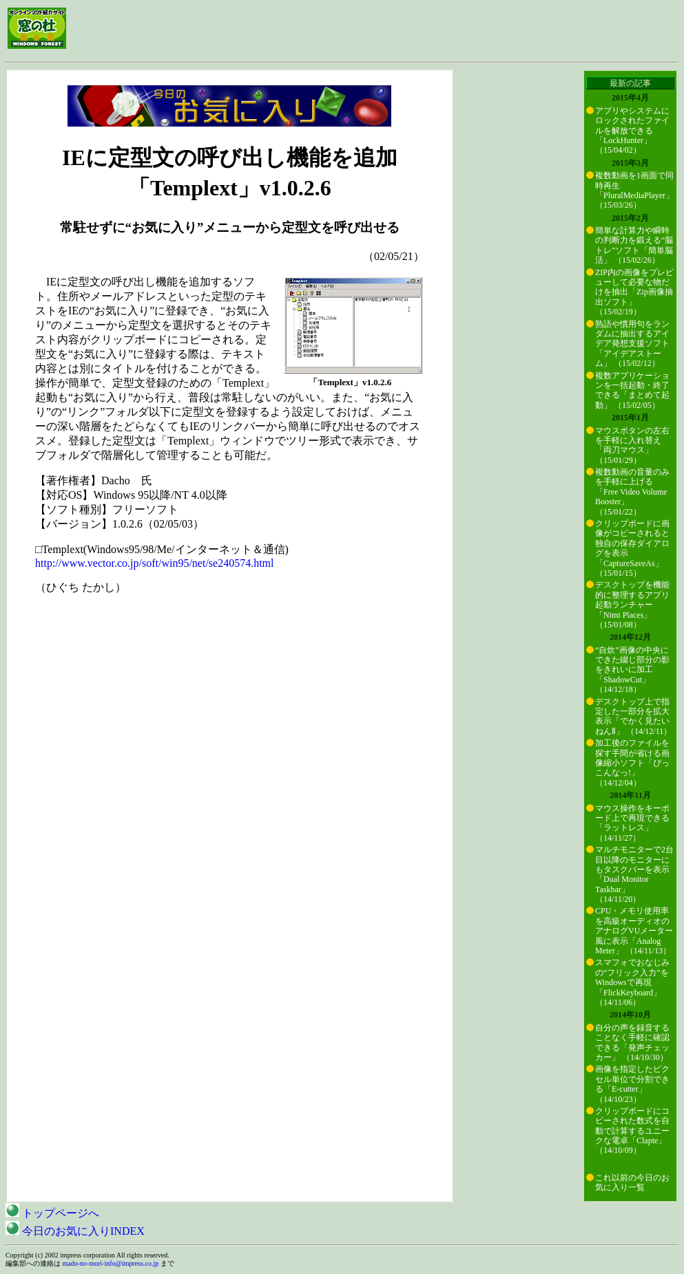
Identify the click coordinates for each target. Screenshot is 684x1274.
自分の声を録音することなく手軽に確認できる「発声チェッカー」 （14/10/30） (632, 1042)
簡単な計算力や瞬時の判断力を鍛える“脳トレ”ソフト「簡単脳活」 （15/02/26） (634, 245)
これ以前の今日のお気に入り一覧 (632, 1182)
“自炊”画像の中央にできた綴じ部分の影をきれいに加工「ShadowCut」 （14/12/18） (632, 670)
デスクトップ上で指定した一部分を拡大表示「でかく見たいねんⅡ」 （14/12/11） (633, 716)
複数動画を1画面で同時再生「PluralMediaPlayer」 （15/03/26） (634, 190)
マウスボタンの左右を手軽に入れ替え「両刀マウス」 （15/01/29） (632, 445)
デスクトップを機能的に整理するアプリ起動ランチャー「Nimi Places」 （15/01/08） (632, 604)
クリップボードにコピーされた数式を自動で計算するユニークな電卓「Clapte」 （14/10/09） (632, 1131)
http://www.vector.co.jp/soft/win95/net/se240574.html (154, 563)
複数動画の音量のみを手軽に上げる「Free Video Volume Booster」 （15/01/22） (632, 492)
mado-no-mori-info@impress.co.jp (111, 1263)
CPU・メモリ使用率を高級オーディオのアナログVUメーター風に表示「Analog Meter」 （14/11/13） (634, 931)
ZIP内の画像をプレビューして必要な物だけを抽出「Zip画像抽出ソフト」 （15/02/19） (634, 292)
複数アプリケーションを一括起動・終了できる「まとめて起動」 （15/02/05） (632, 390)
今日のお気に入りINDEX (75, 1231)
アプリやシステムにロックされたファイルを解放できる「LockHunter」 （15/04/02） (632, 130)
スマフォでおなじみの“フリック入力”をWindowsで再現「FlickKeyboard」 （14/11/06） (632, 982)
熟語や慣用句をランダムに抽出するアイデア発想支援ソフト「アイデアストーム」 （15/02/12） (632, 344)
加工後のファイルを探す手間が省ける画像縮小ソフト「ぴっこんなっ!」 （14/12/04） (632, 763)
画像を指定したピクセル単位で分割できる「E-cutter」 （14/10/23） (632, 1083)
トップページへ (52, 1213)
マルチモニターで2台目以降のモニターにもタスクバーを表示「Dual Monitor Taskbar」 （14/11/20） (634, 874)
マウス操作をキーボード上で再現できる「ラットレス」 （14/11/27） (632, 823)
